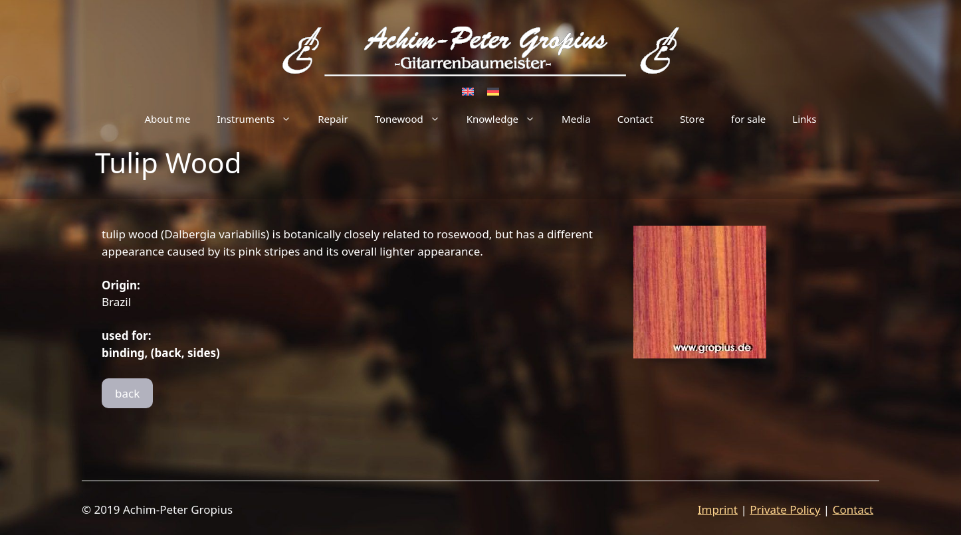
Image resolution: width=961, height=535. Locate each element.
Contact (635, 118)
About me (167, 118)
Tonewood (414, 119)
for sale (748, 118)
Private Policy (785, 509)
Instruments (260, 119)
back (127, 393)
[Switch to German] (493, 91)
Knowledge (507, 119)
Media (576, 118)
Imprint (718, 509)
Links (804, 118)
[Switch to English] (467, 91)
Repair (333, 118)
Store (692, 118)
